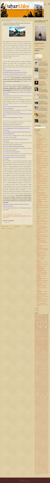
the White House (40, 472)
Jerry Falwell (43, 426)
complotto (40, 349)
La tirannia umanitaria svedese (40, 220)
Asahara (42, 403)
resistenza (43, 396)
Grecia (47, 324)
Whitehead (42, 367)
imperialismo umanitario (27, 215)
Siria (44, 339)
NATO (18, 216)
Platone (36, 365)
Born (38, 405)
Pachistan (46, 354)
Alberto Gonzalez (39, 401)
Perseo (47, 383)
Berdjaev (36, 405)
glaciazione (36, 323)
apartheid (46, 356)
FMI (43, 324)
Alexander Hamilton (45, 401)
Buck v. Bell (44, 406)
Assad (43, 343)
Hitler (46, 318)
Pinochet (46, 384)
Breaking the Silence (42, 405)
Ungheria (47, 387)
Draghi (38, 353)
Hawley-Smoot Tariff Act (37, 423)
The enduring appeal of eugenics (41, 245)
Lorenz (40, 430)
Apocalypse (36, 403)
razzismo (46, 323)
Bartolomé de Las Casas (40, 404)
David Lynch (38, 413)
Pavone (40, 441)
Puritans (36, 444)
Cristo (35, 411)
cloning (42, 460)
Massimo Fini (45, 433)
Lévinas (41, 431)
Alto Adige (41, 318)
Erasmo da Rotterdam (45, 415)
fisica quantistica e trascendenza (41, 192)
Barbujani (36, 373)
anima (41, 340)
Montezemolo (38, 260)
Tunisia (44, 387)
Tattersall (42, 451)
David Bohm (44, 412)
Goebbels (45, 345)
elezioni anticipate (42, 462)
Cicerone (37, 374)
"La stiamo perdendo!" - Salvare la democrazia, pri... (41, 167)
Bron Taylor (47, 405)
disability (39, 461)
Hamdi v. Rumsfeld (46, 421)
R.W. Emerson (40, 444)
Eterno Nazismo (41, 100)
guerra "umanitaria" (37, 358)
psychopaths (45, 395)
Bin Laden (39, 373)
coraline (35, 461)
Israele (36, 319)
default (45, 349)
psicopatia (36, 315)
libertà (46, 358)
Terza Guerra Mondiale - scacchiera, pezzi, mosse (42, 94)
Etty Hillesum (37, 345)
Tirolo (39, 367)
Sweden (41, 450)
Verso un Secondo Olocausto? (40, 138)
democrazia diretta (44, 368)
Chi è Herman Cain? (39, 169)
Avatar (46, 403)
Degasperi (46, 413)
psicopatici (44, 315)
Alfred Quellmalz (36, 402)
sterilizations (42, 397)
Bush (46, 334)
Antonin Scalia (45, 402)
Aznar (35, 404)
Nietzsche (36, 320)
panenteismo (41, 394)
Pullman (46, 443)
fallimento (39, 463)
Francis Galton (37, 378)
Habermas (36, 421)
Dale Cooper (36, 375)
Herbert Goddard (43, 423)
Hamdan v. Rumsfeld (40, 421)
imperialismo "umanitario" (40, 327)
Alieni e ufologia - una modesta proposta (42, 296)
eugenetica (45, 340)
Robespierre (36, 339)
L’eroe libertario (38, 244)
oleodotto (21, 216)
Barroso (36, 344)
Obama (47, 328)
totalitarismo (46, 359)
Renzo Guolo (36, 385)
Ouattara (36, 440)
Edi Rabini (38, 415)
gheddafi (46, 335)
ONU (43, 354)
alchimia (38, 458)
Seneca (40, 449)
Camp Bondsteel (8, 215)
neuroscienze (36, 394)
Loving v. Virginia (37, 431)
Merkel (45, 336)
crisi (45, 319)
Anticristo (36, 328)
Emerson (36, 335)
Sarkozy (41, 339)
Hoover (42, 424)
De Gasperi (42, 413)
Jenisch (40, 426)
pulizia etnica (29, 216)
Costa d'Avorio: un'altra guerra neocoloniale (40, 276)
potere (35, 395)
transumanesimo (45, 472)
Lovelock (46, 430)
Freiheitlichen (42, 378)
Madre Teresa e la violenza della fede (41, 272)
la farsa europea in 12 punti (40, 153)
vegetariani (41, 473)
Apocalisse (42, 328)
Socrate (37, 329)
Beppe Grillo (45, 404)
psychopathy (36, 469)
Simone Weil (39, 348)
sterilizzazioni (40, 470)
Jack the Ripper (45, 424)
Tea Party (45, 451)
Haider (46, 353)
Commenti (37, 56)
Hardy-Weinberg (37, 422)
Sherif (43, 449)
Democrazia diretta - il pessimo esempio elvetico (43, 107)
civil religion (38, 460)
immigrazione (42, 358)
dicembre (37, 134)
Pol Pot (46, 442)
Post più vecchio (29, 226)
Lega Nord (36, 430)
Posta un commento (7, 222)
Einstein (39, 376)
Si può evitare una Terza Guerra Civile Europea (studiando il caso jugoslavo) (43, 75)
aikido (35, 458)
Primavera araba (42, 347)
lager (35, 343)
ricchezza (46, 469)
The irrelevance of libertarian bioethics (41, 248)
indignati (36, 321)
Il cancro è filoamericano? (42, 119)
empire (46, 462)
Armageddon (41, 334)
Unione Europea (41, 335)
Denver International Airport (43, 375)
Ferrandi (46, 416)
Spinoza (43, 386)
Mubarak (41, 383)
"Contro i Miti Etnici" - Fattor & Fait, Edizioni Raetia (43, 68)
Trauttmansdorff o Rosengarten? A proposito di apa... (41, 266)
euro (38, 350)
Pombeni (39, 443)
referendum (36, 396)
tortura (41, 330)
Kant (41, 336)
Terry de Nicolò (39, 452)
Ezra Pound (42, 416)
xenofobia (39, 343)
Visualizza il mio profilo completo (39, 46)
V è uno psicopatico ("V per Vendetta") (41, 293)
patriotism (46, 394)
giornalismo (45, 369)
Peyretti (37, 384)
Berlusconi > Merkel (39, 203)
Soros (43, 355)
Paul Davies (46, 440)
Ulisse (47, 348)
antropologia (37, 368)
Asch (44, 403)
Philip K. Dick (36, 355)
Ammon (42, 402)
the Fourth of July (41, 471)
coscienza (43, 326)
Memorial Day (45, 434)
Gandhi (41, 345)
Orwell (24, 216)
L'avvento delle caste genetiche (40, 294)
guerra (42, 323)
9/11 (45, 321)
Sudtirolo (37, 340)
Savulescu (39, 366)
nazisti (40, 359)
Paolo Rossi (42, 440)
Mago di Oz (39, 354)
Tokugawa (44, 453)
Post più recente (5, 226)
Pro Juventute (42, 443)
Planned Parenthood (44, 441)
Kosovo (10, 216)
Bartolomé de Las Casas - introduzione (41, 227)
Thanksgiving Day (44, 452)
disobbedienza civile (44, 461)
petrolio (26, 216)
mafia (12, 216)
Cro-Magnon (38, 411)
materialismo (36, 359)
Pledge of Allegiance (37, 442)
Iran (39, 317)
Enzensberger (36, 377)
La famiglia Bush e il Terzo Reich (41, 141)
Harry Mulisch (45, 422)
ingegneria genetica (41, 392)
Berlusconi (39, 344)
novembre (37, 135)
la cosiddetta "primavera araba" (40, 240)
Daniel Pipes (44, 411)
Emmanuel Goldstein (44, 376)
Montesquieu (37, 383)
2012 (36, 131)
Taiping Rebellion (45, 450)
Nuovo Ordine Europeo (39, 148)
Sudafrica (43, 348)
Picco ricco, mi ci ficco (39, 150)
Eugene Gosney (38, 416)
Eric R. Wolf (45, 377)
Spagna (47, 339)
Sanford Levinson (37, 449)
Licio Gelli (43, 363)
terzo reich (36, 331)
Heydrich (39, 424)
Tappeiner (38, 451)
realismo (43, 469)
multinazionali (40, 393)
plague (43, 468)
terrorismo (44, 317)
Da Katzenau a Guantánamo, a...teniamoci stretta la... (40, 269)
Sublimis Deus (36, 387)
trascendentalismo (37, 336)
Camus (39, 338)
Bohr (42, 373)
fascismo (45, 330)
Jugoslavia (4, 216)
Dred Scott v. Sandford (39, 414)
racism (43, 359)
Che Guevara (46, 373)
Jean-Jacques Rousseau (44, 425)
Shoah (40, 355)
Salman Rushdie (45, 385)
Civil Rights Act (41, 374)
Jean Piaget (38, 425)
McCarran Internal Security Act (38, 434)
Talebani (41, 387)
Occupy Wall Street (43, 320)
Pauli (44, 383)
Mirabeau (47, 382)
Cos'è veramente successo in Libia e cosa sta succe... (41, 291)
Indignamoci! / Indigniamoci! (40, 189)
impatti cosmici (42, 350)
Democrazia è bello (39, 212)
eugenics (46, 357)
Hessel (36, 424)
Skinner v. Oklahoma (37, 450)
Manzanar (44, 432)
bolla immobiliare (43, 459)
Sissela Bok (46, 449)
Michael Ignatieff (39, 435)
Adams (35, 401)
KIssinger (7, 216)
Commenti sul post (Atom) (8, 228)
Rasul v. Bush (45, 444)
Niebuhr (46, 364)
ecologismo (36, 369)
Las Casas (36, 354)
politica (46, 468)
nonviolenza (37, 316)
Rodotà (39, 365)
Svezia (36, 356)
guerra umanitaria (20, 215)
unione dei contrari (37, 473)
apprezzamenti (42, 458)
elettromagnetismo (37, 462)
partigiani (36, 468)
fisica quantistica (41, 369)
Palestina (47, 346)
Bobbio (43, 344)
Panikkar (39, 440)
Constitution (45, 374)
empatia (36, 330)
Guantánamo (16, 215)
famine (46, 463)
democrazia (43, 316)
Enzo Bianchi (41, 377)
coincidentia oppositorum (39, 337)
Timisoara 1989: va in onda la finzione (41, 282)
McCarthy (39, 364)
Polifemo (36, 443)
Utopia (43, 356)
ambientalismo (46, 367)
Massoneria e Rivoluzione (40, 175)
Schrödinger (36, 386)
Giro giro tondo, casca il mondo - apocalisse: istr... (41, 271)
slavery (47, 396)
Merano (35, 435)
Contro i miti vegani (39, 284)
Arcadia (39, 403)
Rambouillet (4, 217)
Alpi (39, 402)
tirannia (41, 319)
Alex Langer (45, 331)
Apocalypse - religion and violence (41, 232)
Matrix (44, 382)
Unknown (37, 44)
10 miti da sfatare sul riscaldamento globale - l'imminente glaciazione (42, 82)
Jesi (46, 426)
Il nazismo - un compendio (40, 259)
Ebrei (35, 376)
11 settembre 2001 (39, 297)
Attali (46, 343)
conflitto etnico (45, 460)
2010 (36, 307)
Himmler (36, 346)
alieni (47, 336)
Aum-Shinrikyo (38, 233)
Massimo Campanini (40, 433)
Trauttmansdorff (39, 454)
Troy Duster (43, 454)
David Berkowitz (40, 412)
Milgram (43, 364)
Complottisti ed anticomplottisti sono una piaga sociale (43, 62)
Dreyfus (44, 414)
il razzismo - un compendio (40, 257)
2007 (36, 310)
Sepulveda (43, 366)
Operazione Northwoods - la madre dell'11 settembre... (41, 140)
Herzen (47, 423)
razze (39, 469)
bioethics (39, 459)
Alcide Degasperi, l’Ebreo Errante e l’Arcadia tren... (41, 200)
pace (46, 350)
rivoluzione (38, 324)
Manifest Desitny (40, 432)
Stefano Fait (46, 355)
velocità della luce (45, 473)
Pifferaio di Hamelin (41, 384)
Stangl (46, 386)
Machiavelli (36, 382)
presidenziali (40, 395)
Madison (44, 431)
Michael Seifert (43, 435)
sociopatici (37, 397)
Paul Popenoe (36, 441)
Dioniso (36, 353)
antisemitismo (44, 329)
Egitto (46, 344)
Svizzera (39, 356)
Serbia (7, 217)
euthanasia (36, 463)
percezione (39, 468)
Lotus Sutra (43, 430)
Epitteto (41, 415)
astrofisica (46, 458)
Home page (17, 226)
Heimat (40, 363)
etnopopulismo (41, 357)
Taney (35, 451)
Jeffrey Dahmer (36, 426)
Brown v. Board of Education (38, 406)
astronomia (36, 459)
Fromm (46, 378)
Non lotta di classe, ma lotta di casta (41, 303)
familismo (43, 463)
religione (40, 396)
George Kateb (42, 353)
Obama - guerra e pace (39, 155)
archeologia (36, 357)
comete (37, 349)
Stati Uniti (39, 325)
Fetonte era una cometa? (39, 193)
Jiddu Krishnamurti (41, 346)
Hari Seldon (41, 422)
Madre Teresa (40, 382)
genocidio (12, 215)
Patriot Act (37, 347)
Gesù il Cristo (38, 322)
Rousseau (43, 365)
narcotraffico (15, 216)
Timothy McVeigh (39, 453)
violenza (36, 318)
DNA (41, 411)
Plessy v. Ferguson (42, 442)
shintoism (36, 470)
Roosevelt (40, 385)
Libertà (37, 209)
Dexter (35, 414)
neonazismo (45, 393)
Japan (35, 425)
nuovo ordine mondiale (40, 314)
